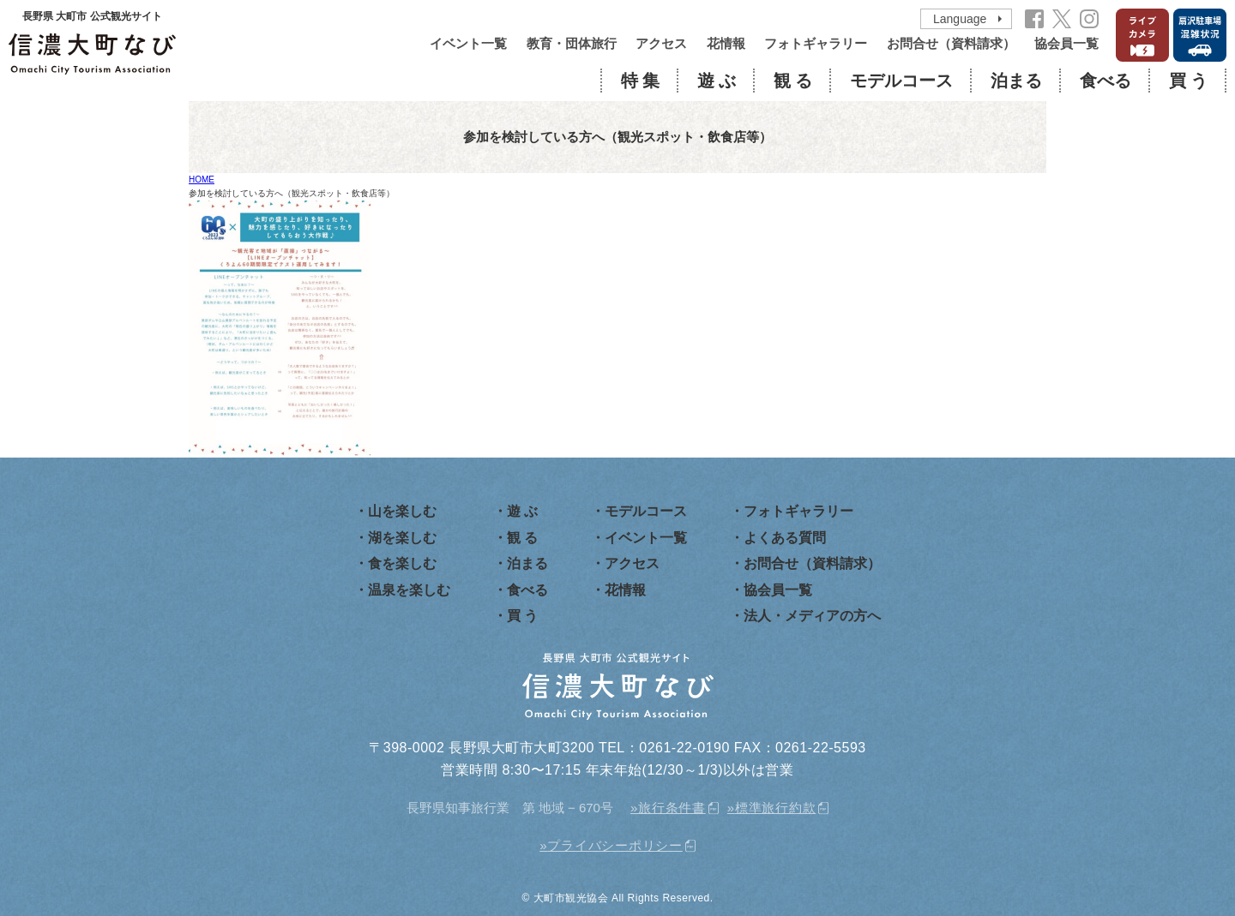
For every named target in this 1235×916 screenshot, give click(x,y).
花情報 (726, 43)
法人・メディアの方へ (812, 615)
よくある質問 (785, 537)
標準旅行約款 (775, 807)
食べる (1105, 80)
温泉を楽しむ (409, 590)
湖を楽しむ (402, 537)
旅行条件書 (672, 807)
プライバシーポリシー (615, 845)
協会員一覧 (1066, 43)
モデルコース (901, 80)
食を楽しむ (402, 563)
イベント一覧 (468, 43)
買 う (1188, 80)
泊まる (1016, 80)
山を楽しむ (402, 511)
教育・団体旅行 (572, 43)
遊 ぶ (716, 80)
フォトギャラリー (815, 43)
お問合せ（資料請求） (951, 43)
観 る (793, 80)
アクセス (661, 43)
